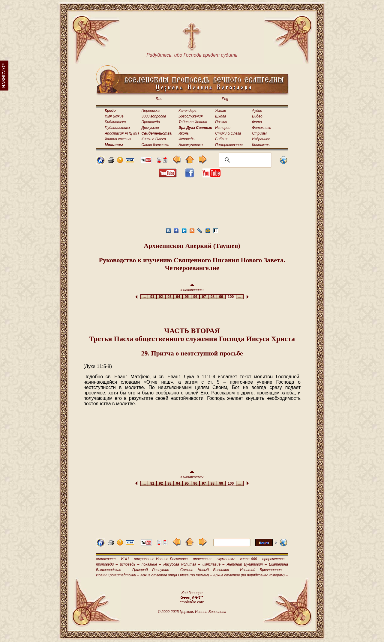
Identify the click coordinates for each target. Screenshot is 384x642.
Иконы (183, 133)
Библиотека (115, 122)
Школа (220, 116)
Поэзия (221, 122)
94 (178, 297)
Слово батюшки (156, 145)
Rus (159, 99)
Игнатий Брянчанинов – (264, 570)
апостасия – (204, 559)
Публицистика (117, 128)
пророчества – (275, 559)
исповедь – (130, 564)
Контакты (261, 145)
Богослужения (190, 116)
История (222, 128)
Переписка (151, 110)
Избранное (261, 139)
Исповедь (186, 139)
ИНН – (126, 559)
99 (221, 297)
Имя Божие (114, 116)
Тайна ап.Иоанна (192, 122)
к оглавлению (192, 288)
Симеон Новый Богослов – (208, 570)
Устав (220, 110)
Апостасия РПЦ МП (122, 133)
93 (170, 297)
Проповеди (151, 122)
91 (152, 297)
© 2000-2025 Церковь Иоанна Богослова (192, 612)
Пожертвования (229, 145)
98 (212, 297)
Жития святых (118, 139)
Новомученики (190, 145)
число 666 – (250, 559)
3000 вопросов (154, 116)
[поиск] (244, 160)
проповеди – (107, 564)
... (144, 297)
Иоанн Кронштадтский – (117, 575)
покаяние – (151, 564)
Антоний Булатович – (247, 564)
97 (204, 297)
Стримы (259, 133)
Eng (225, 99)
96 (195, 297)
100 (231, 297)
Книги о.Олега (154, 139)
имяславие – (213, 564)
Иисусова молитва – (182, 564)
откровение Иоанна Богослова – (162, 559)
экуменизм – (227, 559)
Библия (221, 139)
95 (187, 297)
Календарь (187, 110)
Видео (257, 116)
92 (161, 297)
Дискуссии (150, 128)
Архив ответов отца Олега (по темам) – (176, 575)
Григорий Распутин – (154, 570)
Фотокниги (261, 128)
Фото (257, 122)
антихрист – (107, 559)
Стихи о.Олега (228, 133)
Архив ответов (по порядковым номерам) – (250, 575)
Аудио (257, 110)
